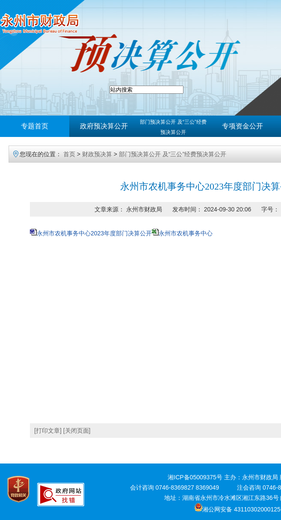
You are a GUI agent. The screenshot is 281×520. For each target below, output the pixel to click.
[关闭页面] (77, 430)
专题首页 (34, 126)
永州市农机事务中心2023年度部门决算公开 (94, 233)
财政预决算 (97, 154)
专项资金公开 (242, 126)
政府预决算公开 (104, 126)
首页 (69, 154)
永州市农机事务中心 (186, 233)
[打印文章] (48, 430)
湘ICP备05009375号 (195, 477)
